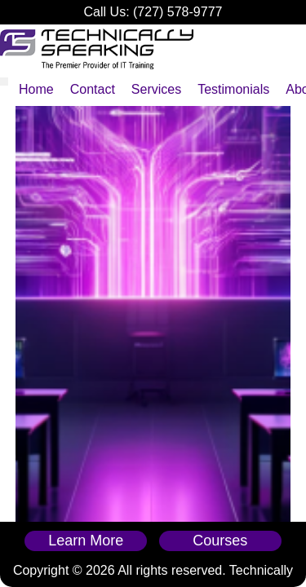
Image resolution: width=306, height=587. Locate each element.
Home (36, 89)
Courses (220, 540)
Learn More (85, 540)
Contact (92, 89)
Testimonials (233, 89)
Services (156, 89)
